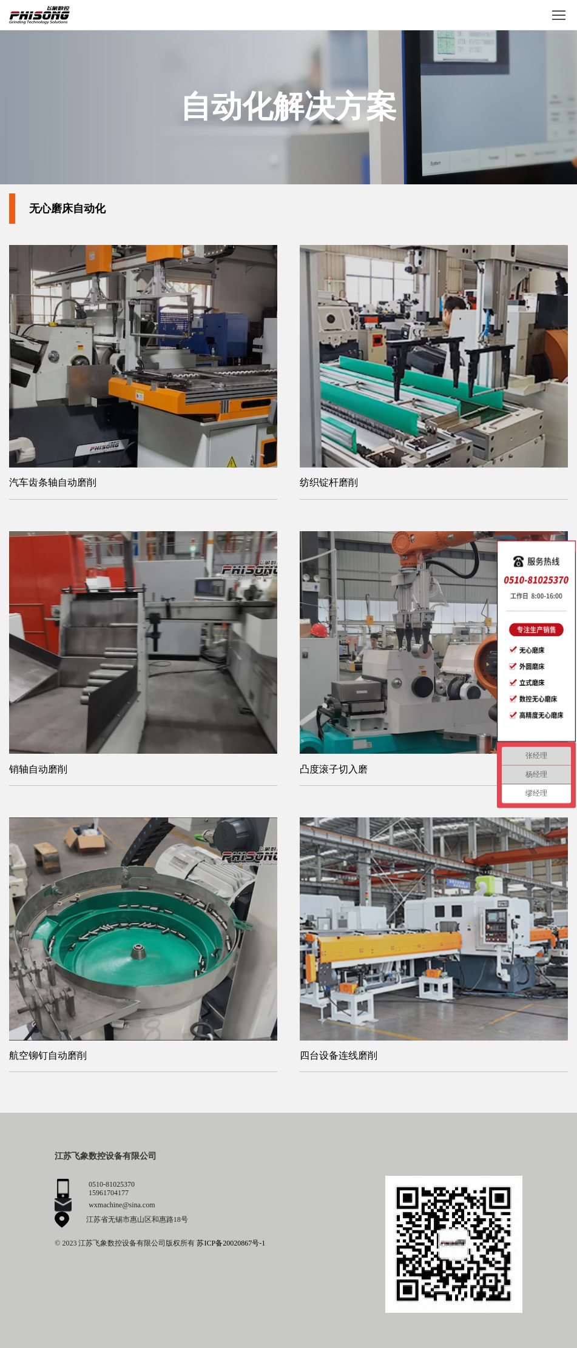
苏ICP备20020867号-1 (231, 1243)
